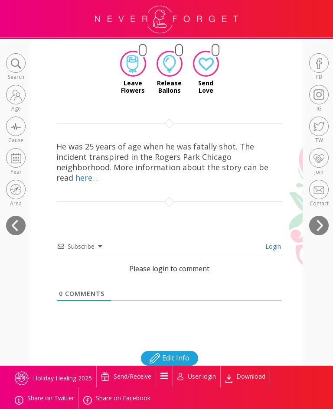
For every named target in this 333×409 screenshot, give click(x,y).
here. (85, 177)
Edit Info (169, 358)
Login (272, 246)
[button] (16, 67)
